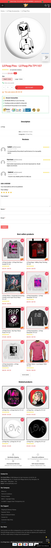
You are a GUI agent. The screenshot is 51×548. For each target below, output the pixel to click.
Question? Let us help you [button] (43, 545)
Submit (4, 227)
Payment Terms (5, 512)
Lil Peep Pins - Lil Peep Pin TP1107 (36, 410)
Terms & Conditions (6, 494)
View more (25, 374)
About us (3, 491)
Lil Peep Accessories (13, 11)
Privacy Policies (5, 496)
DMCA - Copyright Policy (8, 499)
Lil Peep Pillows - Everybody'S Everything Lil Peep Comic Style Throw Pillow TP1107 (13, 297)
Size (3, 76)
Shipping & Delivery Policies (8, 509)
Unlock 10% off (47, 540)
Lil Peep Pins (25, 11)
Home (2, 11)
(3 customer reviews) (16, 70)
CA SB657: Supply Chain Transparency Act (13, 501)
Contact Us (4, 517)
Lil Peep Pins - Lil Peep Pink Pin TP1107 (13, 410)
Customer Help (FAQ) (7, 519)
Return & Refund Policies (8, 514)
